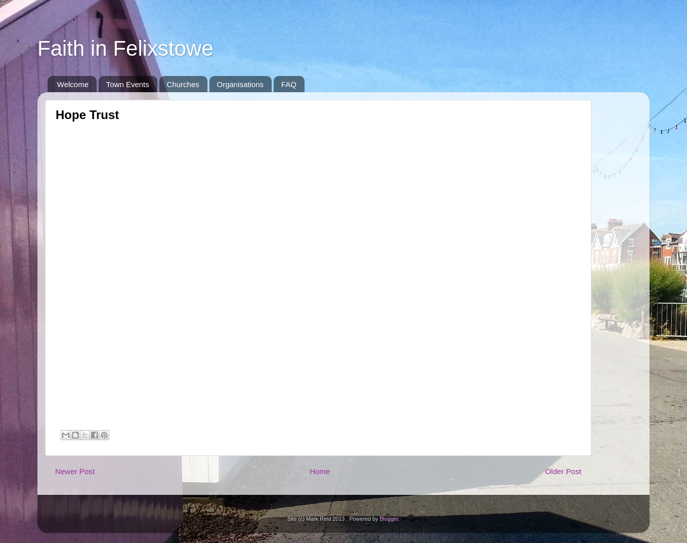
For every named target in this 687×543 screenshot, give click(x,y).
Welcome (73, 84)
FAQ (288, 84)
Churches (183, 84)
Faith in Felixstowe (125, 48)
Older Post (563, 471)
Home (320, 471)
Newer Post (75, 471)
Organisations (240, 84)
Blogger (388, 519)
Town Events (127, 84)
